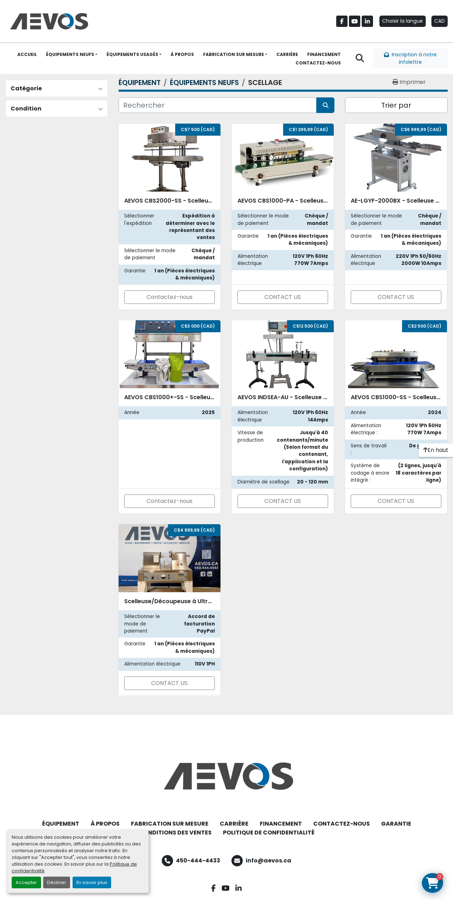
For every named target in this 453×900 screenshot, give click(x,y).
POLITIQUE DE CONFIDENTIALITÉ (269, 832)
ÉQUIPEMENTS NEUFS (70, 54)
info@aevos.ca (268, 860)
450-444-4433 (198, 860)
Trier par (396, 105)
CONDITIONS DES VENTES (175, 832)
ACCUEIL (27, 54)
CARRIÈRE (287, 54)
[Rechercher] (217, 105)
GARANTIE (396, 824)
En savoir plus (91, 882)
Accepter (26, 882)
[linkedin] (367, 21)
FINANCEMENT (324, 54)
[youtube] (354, 21)
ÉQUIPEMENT (60, 824)
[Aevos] (226, 776)
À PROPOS (182, 54)
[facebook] (342, 21)
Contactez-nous (170, 297)
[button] (71, 54)
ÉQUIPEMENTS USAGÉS (132, 54)
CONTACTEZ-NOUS (318, 63)
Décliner (56, 882)
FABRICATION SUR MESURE (233, 54)
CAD (439, 20)
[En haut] (436, 450)
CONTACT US (282, 297)
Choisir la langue (402, 20)
